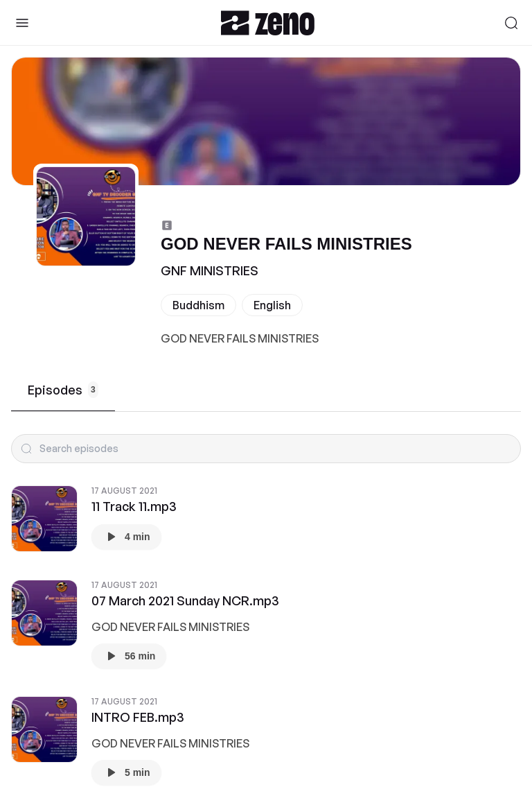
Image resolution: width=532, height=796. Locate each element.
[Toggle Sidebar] (22, 23)
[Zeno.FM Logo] (267, 23)
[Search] (511, 22)
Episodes (63, 389)
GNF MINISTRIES (209, 270)
